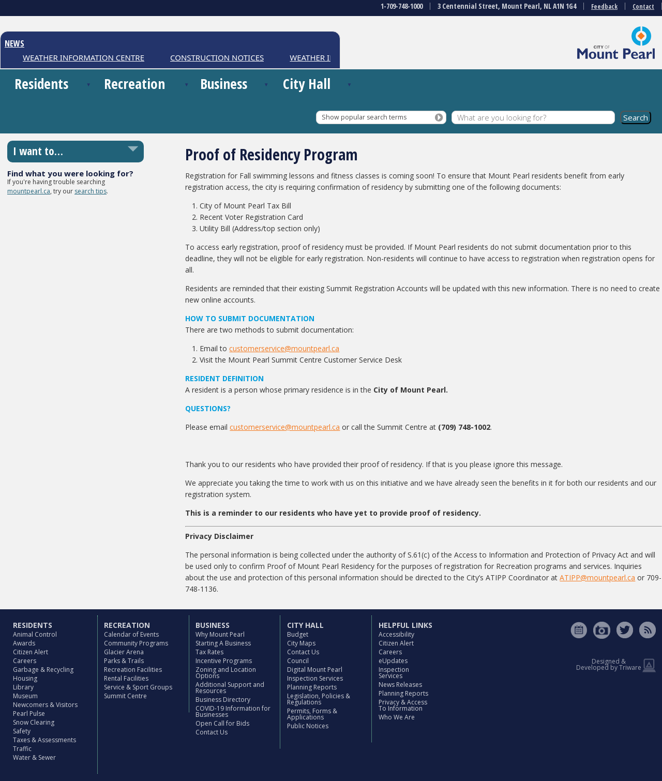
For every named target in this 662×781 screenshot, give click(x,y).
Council (298, 660)
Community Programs (136, 643)
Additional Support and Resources (229, 687)
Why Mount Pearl (220, 634)
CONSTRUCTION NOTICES (217, 57)
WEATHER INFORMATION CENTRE (83, 57)
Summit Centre (125, 696)
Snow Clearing (33, 722)
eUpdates (393, 660)
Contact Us (211, 732)
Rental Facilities (126, 678)
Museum (25, 696)
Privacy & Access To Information (403, 705)
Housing (25, 678)
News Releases (400, 684)
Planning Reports (312, 687)
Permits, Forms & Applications (312, 714)
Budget (297, 634)
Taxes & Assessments (44, 739)
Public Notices (307, 726)
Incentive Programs (223, 660)
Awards (24, 643)
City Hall (306, 83)
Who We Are (397, 717)
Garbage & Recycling (43, 669)
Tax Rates (209, 652)
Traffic (22, 748)
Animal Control (35, 634)
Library (23, 687)
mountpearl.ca (28, 191)
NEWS (14, 43)
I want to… (38, 151)
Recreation (134, 83)
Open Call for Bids (222, 723)
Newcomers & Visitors (45, 704)
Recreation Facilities (133, 669)
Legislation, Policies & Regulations (318, 699)
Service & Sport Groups (138, 687)
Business (223, 83)
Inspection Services (315, 678)
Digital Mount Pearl (314, 669)
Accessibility (396, 634)
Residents (41, 83)
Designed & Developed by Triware (608, 664)
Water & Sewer (34, 757)
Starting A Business (223, 643)
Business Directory (222, 699)
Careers (24, 660)
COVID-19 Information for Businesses (232, 711)
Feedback (604, 6)
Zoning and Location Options (225, 672)
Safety (22, 731)
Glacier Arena (124, 652)
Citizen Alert (30, 652)
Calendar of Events (131, 634)
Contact (643, 6)
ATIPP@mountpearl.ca (597, 577)
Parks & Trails (124, 660)
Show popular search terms (364, 117)
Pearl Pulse (29, 713)
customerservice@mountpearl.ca (284, 348)
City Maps (301, 643)
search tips (90, 191)
